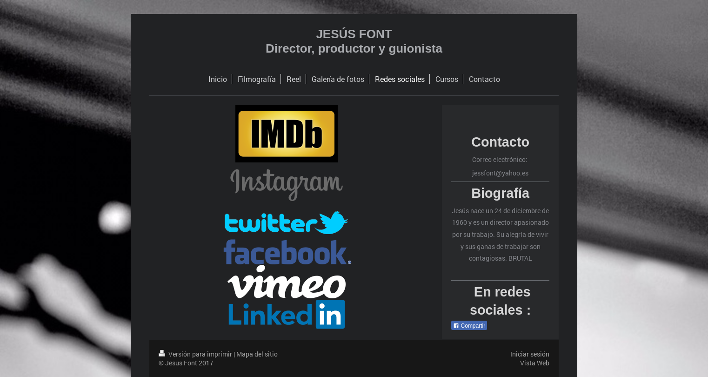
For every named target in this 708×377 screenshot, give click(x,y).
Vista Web (534, 362)
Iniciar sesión (529, 354)
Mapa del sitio (257, 354)
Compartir (469, 326)
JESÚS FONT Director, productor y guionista (354, 41)
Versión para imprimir (196, 354)
